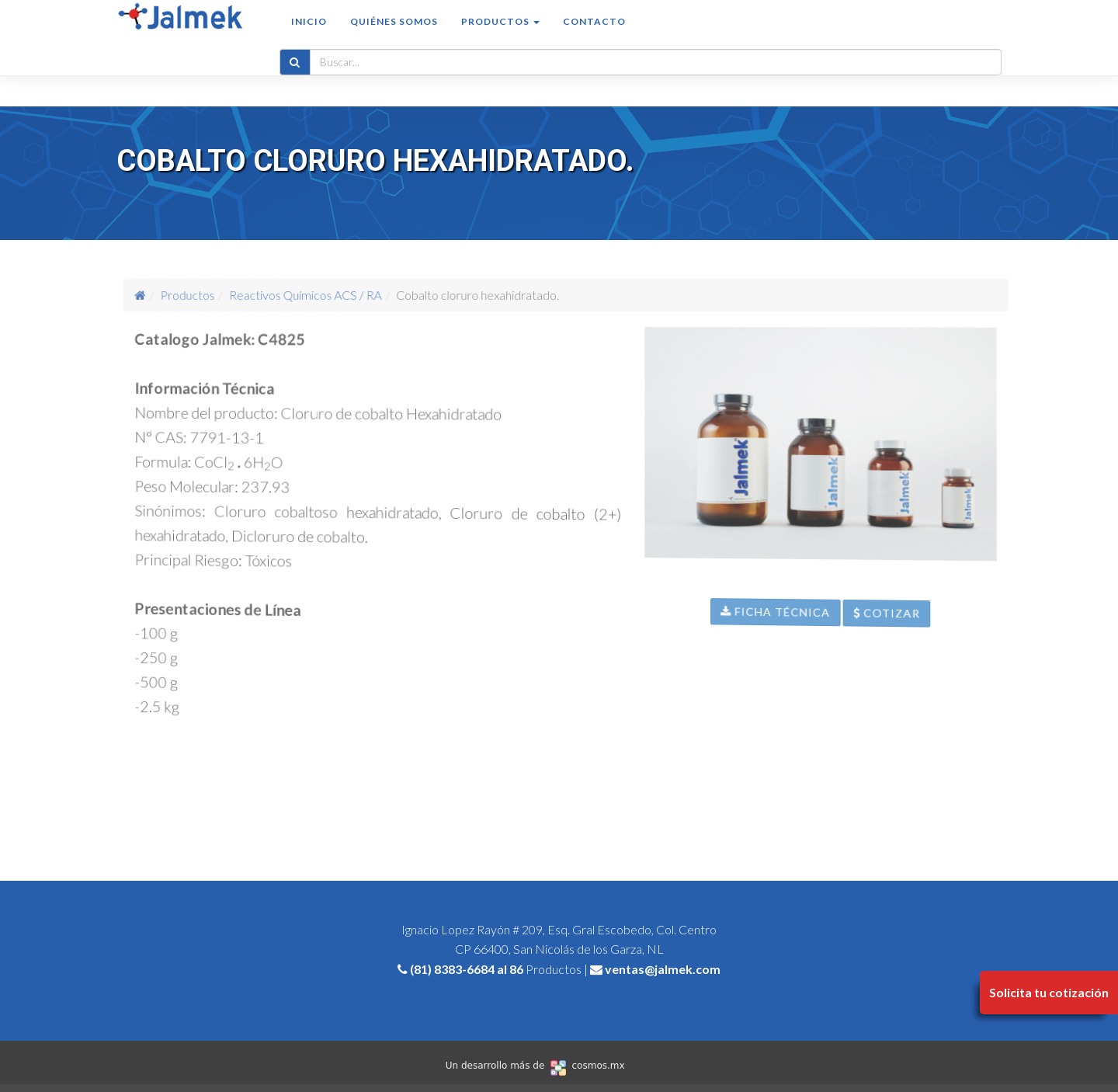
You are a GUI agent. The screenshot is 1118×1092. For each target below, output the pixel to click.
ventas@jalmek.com (662, 969)
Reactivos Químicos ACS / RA (337, 294)
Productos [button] (500, 36)
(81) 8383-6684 (452, 969)
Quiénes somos (394, 36)
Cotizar (942, 672)
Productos (246, 294)
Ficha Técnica (798, 649)
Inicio (309, 36)
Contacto (594, 36)
